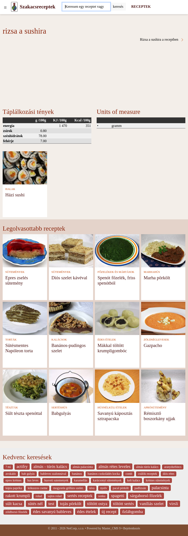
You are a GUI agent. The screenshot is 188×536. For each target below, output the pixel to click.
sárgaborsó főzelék (146, 495)
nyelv (103, 488)
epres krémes (13, 480)
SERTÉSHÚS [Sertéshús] (59, 407)
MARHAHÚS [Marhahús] (152, 272)
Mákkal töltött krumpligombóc (112, 348)
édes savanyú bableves (52, 511)
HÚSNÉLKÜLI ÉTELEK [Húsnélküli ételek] (112, 407)
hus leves (32, 480)
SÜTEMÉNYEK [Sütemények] (15, 272)
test (51, 503)
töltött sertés (123, 503)
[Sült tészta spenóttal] (25, 386)
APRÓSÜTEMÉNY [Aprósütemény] (155, 407)
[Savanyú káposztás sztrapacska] (117, 386)
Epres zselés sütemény (16, 280)
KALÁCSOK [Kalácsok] (59, 339)
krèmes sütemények (158, 480)
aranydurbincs (172, 467)
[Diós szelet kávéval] (71, 250)
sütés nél (35, 503)
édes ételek (86, 511)
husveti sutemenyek (56, 480)
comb (128, 473)
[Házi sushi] (25, 167)
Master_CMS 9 (111, 528)
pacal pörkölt (121, 488)
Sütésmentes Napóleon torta (19, 348)
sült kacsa (14, 503)
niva (92, 488)
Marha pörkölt (157, 277)
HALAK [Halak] (10, 189)
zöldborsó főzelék (16, 512)
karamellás (80, 480)
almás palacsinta (83, 467)
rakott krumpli (18, 495)
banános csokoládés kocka (104, 473)
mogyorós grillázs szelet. (68, 488)
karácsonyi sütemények (107, 480)
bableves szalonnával (53, 473)
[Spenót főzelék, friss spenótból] (117, 250)
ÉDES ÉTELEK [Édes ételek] (107, 339)
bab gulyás (28, 473)
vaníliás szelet (151, 503)
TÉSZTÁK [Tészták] (11, 407)
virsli (173, 503)
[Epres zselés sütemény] (25, 250)
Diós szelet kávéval (69, 277)
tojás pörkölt (70, 503)
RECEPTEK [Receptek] (141, 6)
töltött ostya (97, 503)
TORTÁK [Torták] (11, 339)
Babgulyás (61, 413)
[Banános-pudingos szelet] (71, 318)
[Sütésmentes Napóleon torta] (25, 318)
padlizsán (140, 488)
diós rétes (168, 473)
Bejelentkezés (131, 528)
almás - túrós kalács (50, 466)
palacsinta (160, 487)
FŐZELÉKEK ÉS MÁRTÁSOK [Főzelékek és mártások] (116, 272)
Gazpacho (153, 345)
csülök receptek (147, 473)
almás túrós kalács (147, 467)
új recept (109, 511)
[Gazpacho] (163, 318)
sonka (101, 496)
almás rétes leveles (114, 466)
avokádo (11, 473)
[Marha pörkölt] (163, 250)
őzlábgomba (132, 511)
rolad (39, 496)
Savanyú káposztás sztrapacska (115, 416)
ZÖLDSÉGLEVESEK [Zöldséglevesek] (156, 339)
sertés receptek (79, 495)
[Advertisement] (94, 75)
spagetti (117, 495)
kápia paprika (14, 488)
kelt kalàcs (133, 480)
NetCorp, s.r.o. (75, 528)
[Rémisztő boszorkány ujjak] (163, 386)
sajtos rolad (55, 496)
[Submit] (118, 7)
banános (77, 473)
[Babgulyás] (71, 386)
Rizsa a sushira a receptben (162, 40)
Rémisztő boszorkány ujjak (159, 416)
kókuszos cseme (37, 488)
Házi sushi (15, 194)
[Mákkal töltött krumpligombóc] (117, 318)
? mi (8, 467)
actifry (22, 466)
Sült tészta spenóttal (23, 413)
